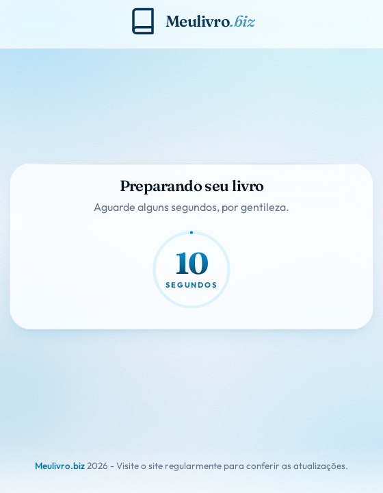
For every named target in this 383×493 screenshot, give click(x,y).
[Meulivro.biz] (191, 21)
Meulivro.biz (60, 465)
